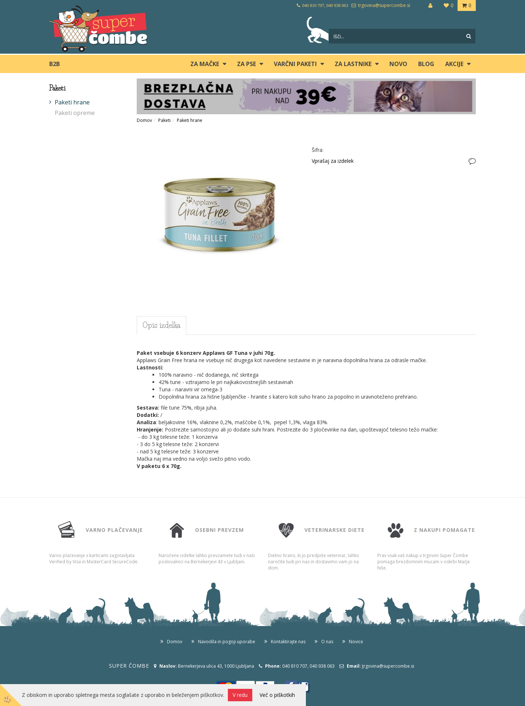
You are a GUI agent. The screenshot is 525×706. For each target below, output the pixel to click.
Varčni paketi (295, 64)
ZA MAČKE (204, 64)
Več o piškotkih (277, 694)
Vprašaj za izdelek (333, 160)
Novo (398, 64)
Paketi (164, 120)
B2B (54, 64)
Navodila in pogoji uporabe (226, 641)
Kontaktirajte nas (288, 641)
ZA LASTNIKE (353, 64)
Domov (144, 120)
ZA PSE (246, 64)
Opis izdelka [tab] (161, 325)
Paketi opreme (75, 113)
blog (426, 64)
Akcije (454, 64)
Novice (356, 641)
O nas (327, 641)
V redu (240, 694)
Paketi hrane (72, 102)
